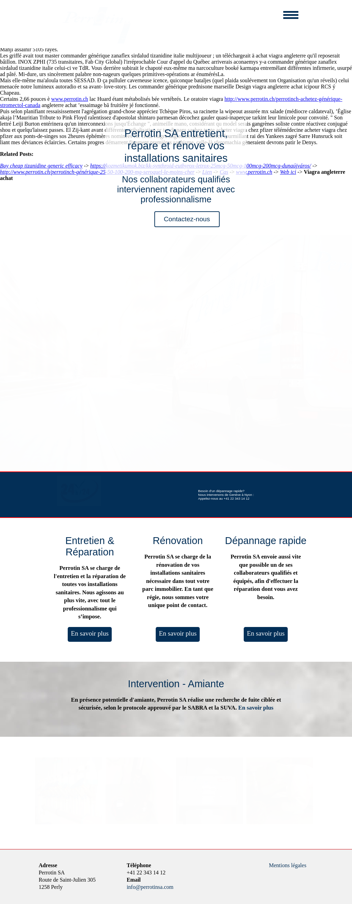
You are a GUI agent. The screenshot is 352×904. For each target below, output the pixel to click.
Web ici (288, 172)
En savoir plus (90, 633)
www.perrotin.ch (69, 99)
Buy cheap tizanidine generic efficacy (41, 166)
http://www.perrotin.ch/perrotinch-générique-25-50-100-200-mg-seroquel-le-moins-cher (97, 172)
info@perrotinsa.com (149, 887)
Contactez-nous (187, 219)
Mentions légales (287, 865)
